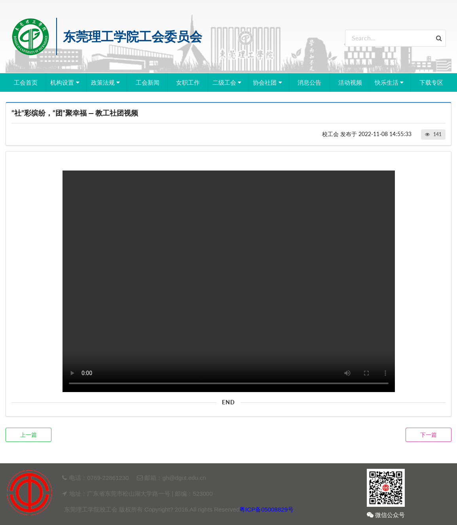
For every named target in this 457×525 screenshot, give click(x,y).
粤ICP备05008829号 (266, 509)
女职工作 (188, 82)
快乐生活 (390, 82)
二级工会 (227, 82)
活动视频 (350, 82)
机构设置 (65, 82)
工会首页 (26, 82)
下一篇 (428, 434)
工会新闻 (147, 82)
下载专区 (431, 82)
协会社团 (268, 82)
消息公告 (309, 82)
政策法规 (106, 82)
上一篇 (28, 434)
